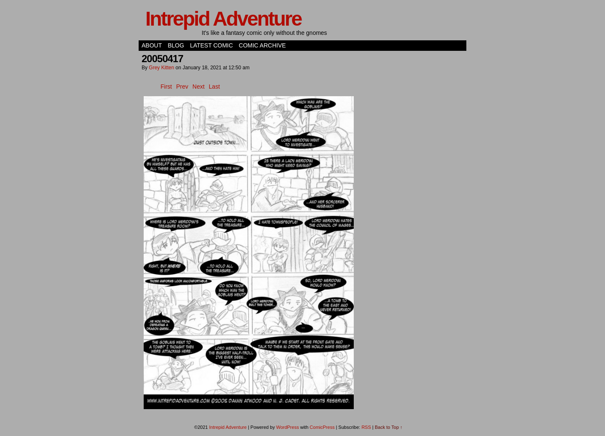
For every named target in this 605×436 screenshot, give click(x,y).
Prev (182, 86)
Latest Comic (211, 45)
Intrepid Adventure (223, 19)
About (152, 45)
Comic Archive (262, 45)
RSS (366, 427)
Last (214, 86)
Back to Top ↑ (388, 427)
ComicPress (322, 427)
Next (198, 86)
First (166, 86)
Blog (176, 45)
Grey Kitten (161, 68)
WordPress (287, 427)
